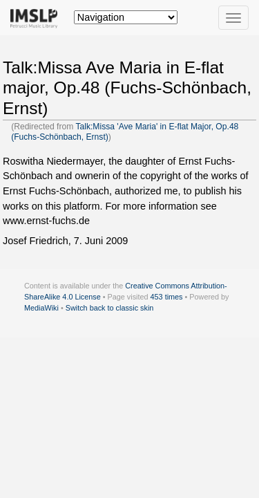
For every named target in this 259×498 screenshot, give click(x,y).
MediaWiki (41, 308)
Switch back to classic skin (110, 308)
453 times (167, 297)
